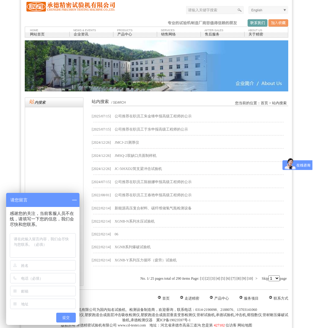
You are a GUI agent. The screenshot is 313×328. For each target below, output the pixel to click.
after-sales (213, 30)
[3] (213, 278)
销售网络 (168, 34)
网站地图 (245, 325)
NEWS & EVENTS (84, 30)
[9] (244, 278)
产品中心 (124, 34)
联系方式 (281, 298)
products (125, 30)
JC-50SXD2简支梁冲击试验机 (138, 169)
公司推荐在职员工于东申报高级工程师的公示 (151, 129)
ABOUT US (255, 30)
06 (116, 234)
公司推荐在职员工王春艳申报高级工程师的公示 (153, 195)
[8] (239, 278)
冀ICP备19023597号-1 (173, 320)
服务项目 (251, 298)
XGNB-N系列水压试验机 (135, 221)
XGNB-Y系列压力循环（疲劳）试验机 (146, 260)
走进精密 (192, 298)
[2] (207, 278)
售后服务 (212, 34)
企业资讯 (81, 34)
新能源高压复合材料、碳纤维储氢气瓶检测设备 (153, 208)
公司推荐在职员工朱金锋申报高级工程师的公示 (153, 116)
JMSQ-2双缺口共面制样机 (135, 155)
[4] (218, 278)
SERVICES (168, 30)
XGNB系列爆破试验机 (133, 247)
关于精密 (256, 34)
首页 (264, 103)
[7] (233, 278)
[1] (202, 278)
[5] (223, 278)
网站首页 (37, 34)
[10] (250, 278)
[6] (228, 278)
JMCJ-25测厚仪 (127, 142)
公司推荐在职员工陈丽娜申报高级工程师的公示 (153, 182)
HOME (34, 30)
